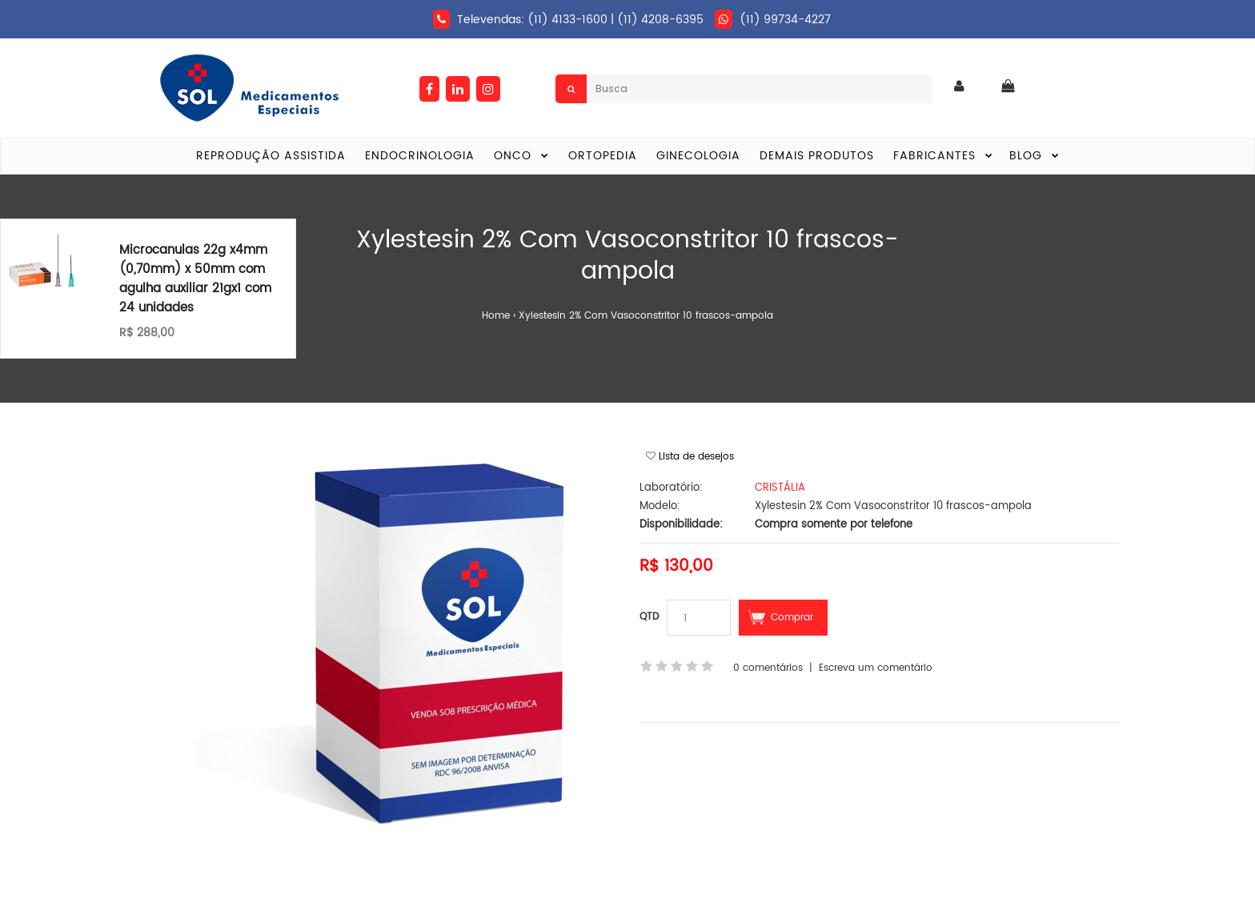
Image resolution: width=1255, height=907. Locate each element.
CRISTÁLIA (780, 488)
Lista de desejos (696, 456)
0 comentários (768, 668)
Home (496, 315)
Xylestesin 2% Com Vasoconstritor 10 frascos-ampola (646, 315)
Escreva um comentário (875, 668)
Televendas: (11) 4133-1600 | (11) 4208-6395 (580, 19)
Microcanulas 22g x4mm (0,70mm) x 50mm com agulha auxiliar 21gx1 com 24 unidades (195, 279)
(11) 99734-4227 (785, 19)
